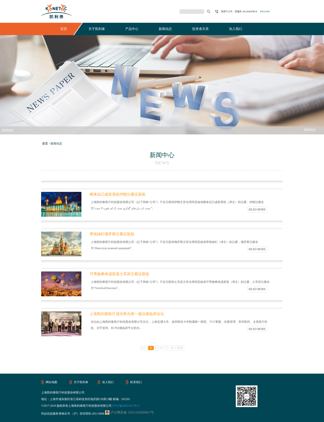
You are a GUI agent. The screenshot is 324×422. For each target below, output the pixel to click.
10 (160, 347)
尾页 (180, 347)
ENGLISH (265, 11)
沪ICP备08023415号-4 (125, 405)
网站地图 (51, 382)
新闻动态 (165, 29)
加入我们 (235, 29)
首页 (63, 29)
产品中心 (131, 29)
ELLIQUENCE (250, 11)
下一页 (169, 347)
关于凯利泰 (96, 29)
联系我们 (136, 382)
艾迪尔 (238, 11)
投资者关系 (200, 29)
